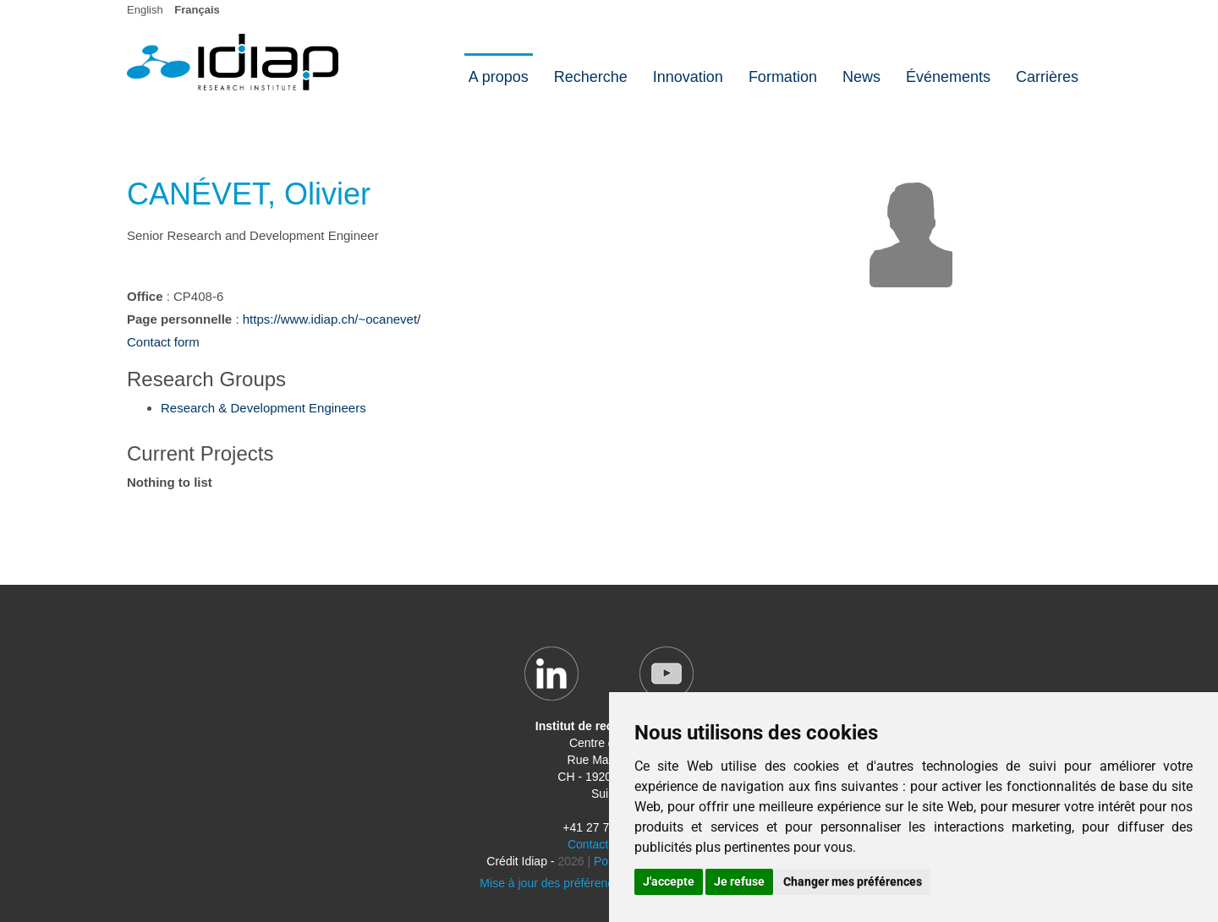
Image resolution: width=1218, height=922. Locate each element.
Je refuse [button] (739, 881)
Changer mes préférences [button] (852, 881)
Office (145, 296)
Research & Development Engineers (263, 408)
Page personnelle (179, 319)
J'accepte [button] (668, 881)
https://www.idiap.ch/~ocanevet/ (332, 319)
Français (196, 9)
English (145, 9)
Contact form (163, 342)
